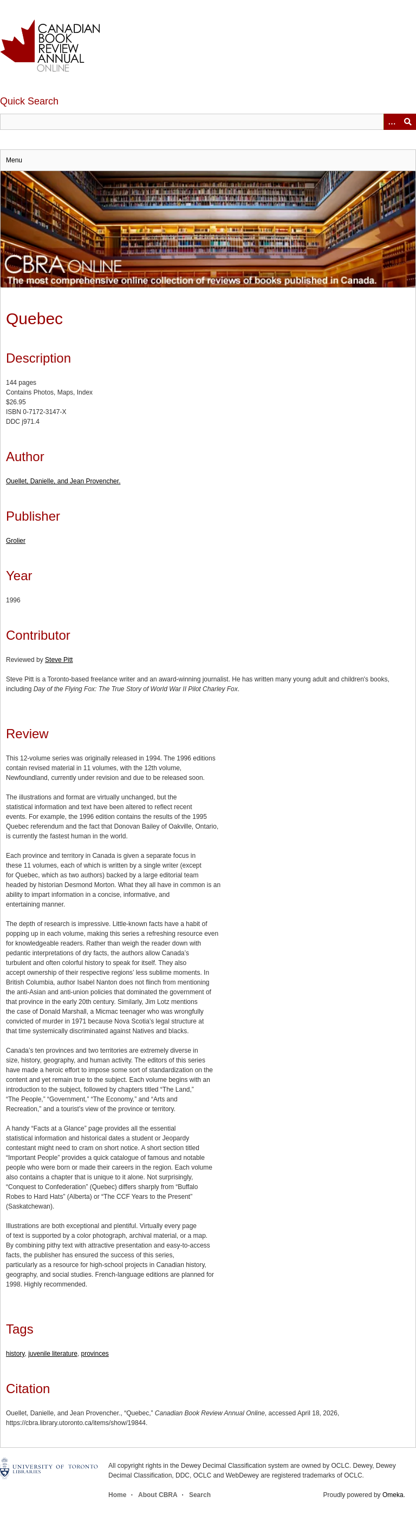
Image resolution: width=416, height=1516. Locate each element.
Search (200, 1495)
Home (117, 1495)
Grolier (15, 540)
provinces (95, 1353)
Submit (408, 122)
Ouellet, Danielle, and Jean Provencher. (63, 481)
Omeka (393, 1495)
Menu (14, 160)
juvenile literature (52, 1353)
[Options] (392, 122)
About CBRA (157, 1495)
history (15, 1353)
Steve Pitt (59, 660)
